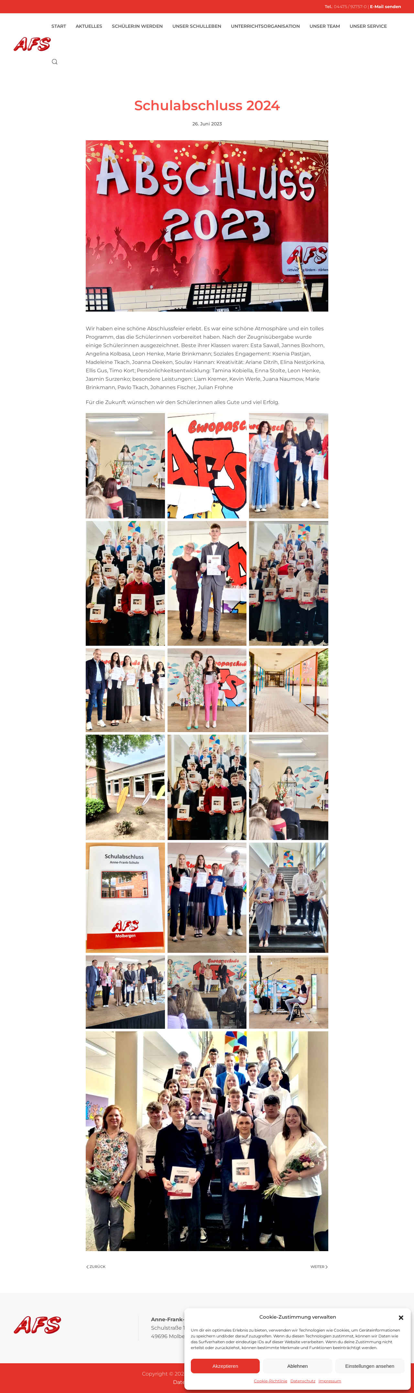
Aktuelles (89, 26)
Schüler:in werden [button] (137, 26)
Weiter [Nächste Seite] (319, 1266)
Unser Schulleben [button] (196, 26)
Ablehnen (297, 1366)
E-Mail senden (385, 6)
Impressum (330, 1380)
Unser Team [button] (325, 26)
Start (58, 26)
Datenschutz (302, 1380)
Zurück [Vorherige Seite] (95, 1266)
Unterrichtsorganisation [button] (265, 26)
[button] (401, 1317)
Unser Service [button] (368, 26)
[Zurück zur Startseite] (32, 44)
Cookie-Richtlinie (270, 1380)
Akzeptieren (225, 1366)
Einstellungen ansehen (369, 1366)
